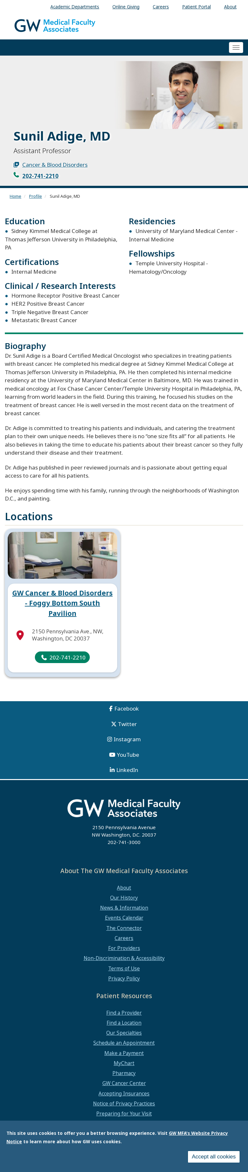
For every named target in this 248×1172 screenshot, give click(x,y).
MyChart (124, 1063)
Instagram (127, 739)
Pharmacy (124, 1073)
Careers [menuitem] (161, 7)
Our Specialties (124, 1032)
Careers (124, 938)
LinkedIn (127, 770)
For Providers (124, 948)
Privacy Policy (124, 978)
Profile (35, 196)
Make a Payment (124, 1053)
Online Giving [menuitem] (126, 7)
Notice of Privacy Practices (124, 1103)
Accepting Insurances (124, 1093)
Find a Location (124, 1022)
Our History (124, 897)
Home (15, 196)
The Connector (124, 928)
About (124, 887)
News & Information (124, 907)
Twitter (127, 724)
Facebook (126, 708)
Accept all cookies (214, 1157)
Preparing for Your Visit (124, 1113)
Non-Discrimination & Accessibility (124, 958)
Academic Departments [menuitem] (74, 7)
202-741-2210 (40, 176)
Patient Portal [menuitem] (196, 7)
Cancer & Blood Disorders (55, 164)
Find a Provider (124, 1012)
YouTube (128, 754)
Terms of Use (124, 968)
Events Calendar (124, 917)
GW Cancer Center (124, 1083)
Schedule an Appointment (124, 1043)
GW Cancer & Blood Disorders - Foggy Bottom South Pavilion (62, 603)
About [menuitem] (230, 7)
